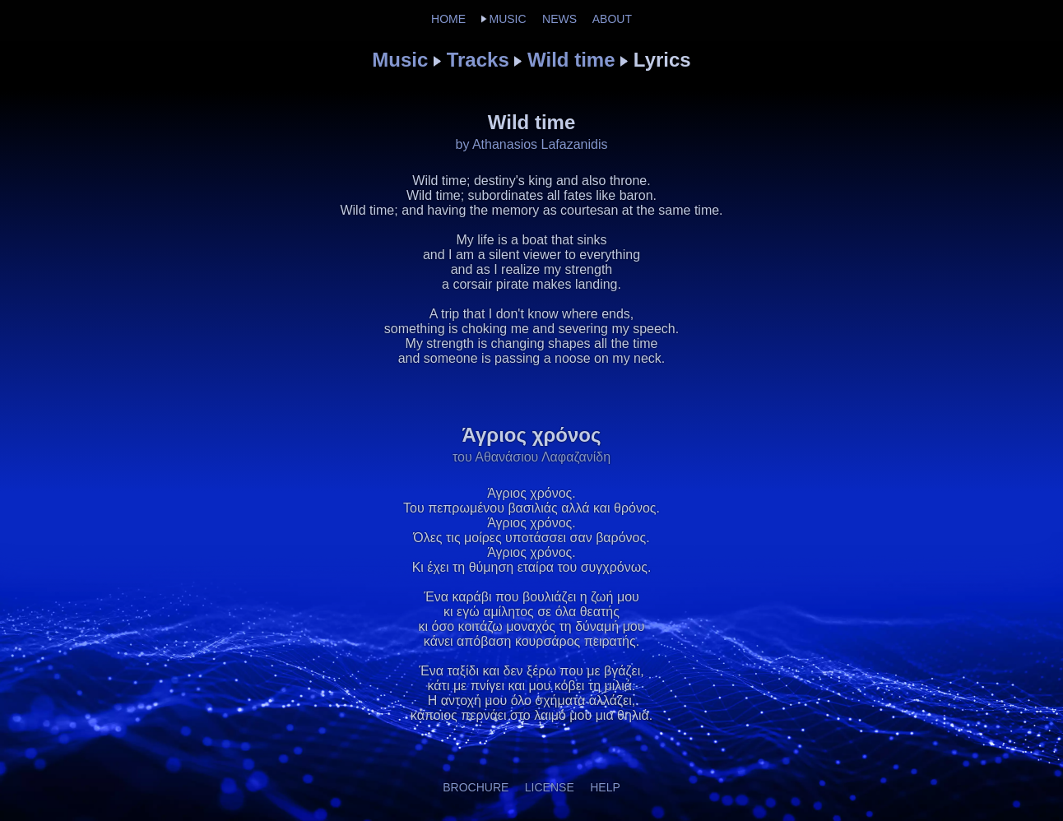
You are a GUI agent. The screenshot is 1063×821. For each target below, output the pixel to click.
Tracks (478, 60)
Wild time (571, 60)
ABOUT (612, 19)
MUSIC (507, 19)
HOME (448, 19)
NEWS (559, 19)
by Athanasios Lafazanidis (531, 144)
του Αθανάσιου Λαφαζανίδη (531, 457)
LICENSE (549, 787)
